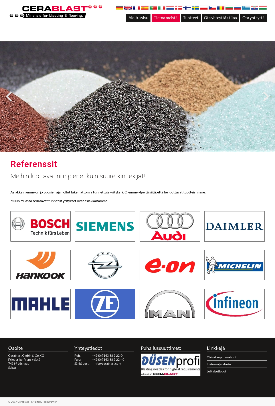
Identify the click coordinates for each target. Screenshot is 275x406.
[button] (9, 96)
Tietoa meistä (166, 17)
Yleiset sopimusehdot (221, 357)
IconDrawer (50, 401)
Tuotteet (190, 17)
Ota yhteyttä (253, 17)
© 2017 (25, 401)
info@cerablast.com (107, 363)
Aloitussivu (138, 17)
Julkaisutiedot (216, 371)
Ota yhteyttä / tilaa (220, 17)
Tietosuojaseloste (219, 364)
